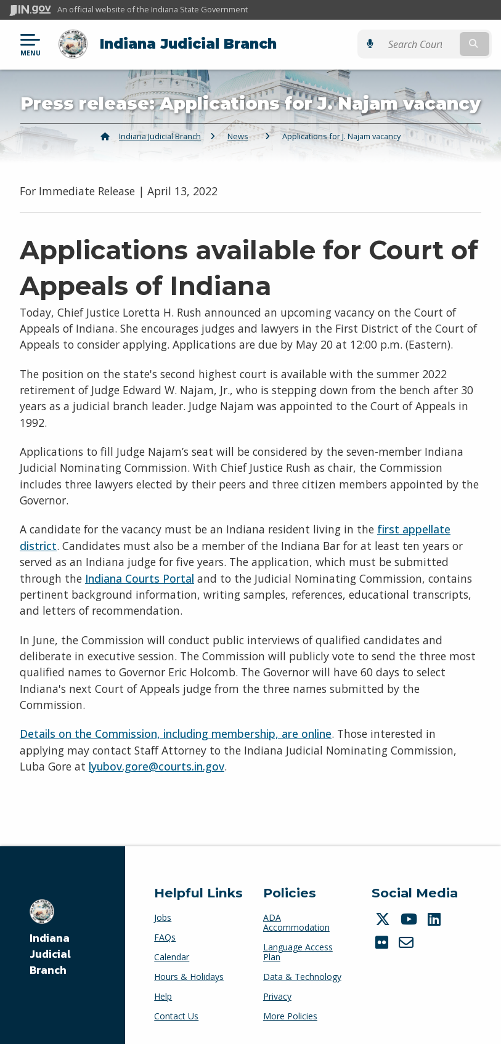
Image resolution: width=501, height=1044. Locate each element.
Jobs (162, 917)
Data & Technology (302, 976)
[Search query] (421, 44)
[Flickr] (383, 942)
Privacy (277, 996)
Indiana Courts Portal (139, 577)
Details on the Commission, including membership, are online (176, 733)
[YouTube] (410, 919)
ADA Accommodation (296, 922)
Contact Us (176, 1016)
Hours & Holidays (189, 976)
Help (163, 996)
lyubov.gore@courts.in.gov (156, 766)
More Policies (290, 1016)
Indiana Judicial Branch (188, 43)
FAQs (165, 937)
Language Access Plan (298, 952)
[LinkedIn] (436, 919)
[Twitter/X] (384, 919)
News (237, 136)
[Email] (408, 942)
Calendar (171, 957)
